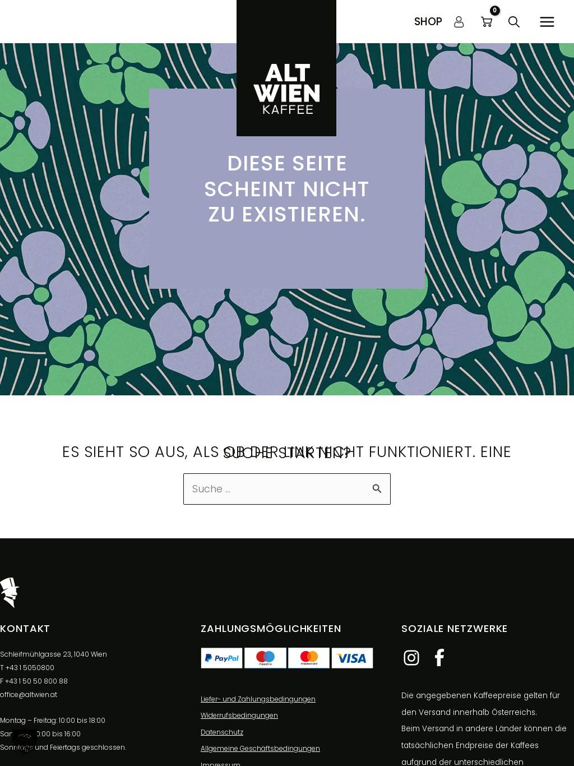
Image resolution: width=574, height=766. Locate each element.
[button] (428, 21)
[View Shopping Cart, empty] (486, 21)
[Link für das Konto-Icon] (459, 21)
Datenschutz (222, 732)
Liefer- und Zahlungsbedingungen (258, 699)
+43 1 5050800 (30, 667)
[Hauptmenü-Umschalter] (547, 22)
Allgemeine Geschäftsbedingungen (260, 749)
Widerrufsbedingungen (239, 716)
